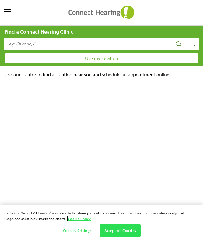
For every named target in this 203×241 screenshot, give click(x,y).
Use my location (101, 58)
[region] (101, 223)
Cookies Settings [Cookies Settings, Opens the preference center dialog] (77, 230)
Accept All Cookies (120, 230)
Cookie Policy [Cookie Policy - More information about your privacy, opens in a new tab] (79, 218)
